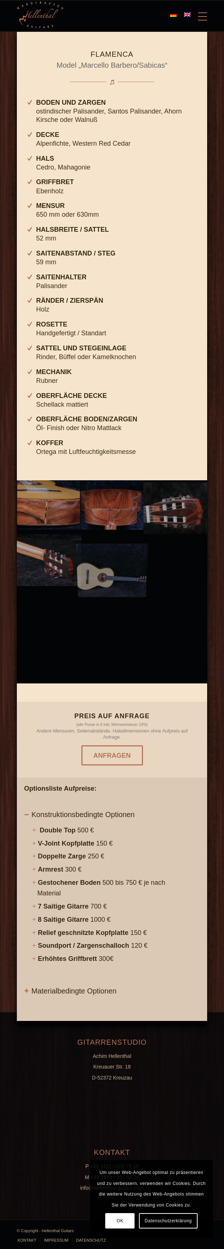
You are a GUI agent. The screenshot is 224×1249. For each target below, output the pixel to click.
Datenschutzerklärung (168, 1220)
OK (120, 1220)
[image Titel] (112, 505)
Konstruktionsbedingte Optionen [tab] (79, 814)
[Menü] (199, 15)
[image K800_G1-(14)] (49, 505)
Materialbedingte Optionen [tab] (70, 991)
